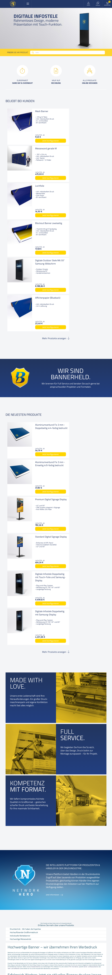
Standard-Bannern (36, 743)
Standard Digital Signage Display (91, 351)
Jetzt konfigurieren (40, 140)
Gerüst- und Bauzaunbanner (91, 743)
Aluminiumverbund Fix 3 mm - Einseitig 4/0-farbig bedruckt (91, 316)
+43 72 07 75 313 (88, 893)
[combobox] (67, 52)
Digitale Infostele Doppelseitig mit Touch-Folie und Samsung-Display (40, 392)
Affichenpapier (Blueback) (86, 187)
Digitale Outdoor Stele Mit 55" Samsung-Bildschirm (40, 189)
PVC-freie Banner (73, 743)
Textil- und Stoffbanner (14, 744)
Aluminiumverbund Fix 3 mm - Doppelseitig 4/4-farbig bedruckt (41, 316)
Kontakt (20, 856)
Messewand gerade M (90, 111)
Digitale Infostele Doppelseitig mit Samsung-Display (88, 391)
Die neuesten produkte (24, 302)
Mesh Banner (35, 111)
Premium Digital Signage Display (41, 351)
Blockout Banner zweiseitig (87, 150)
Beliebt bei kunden (20, 101)
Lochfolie (33, 148)
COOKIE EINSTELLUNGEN (67, 956)
